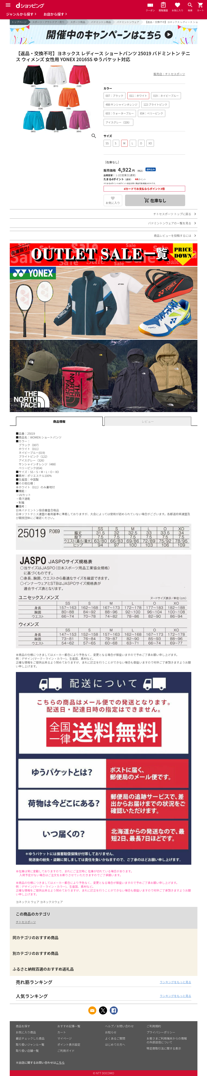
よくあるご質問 (115, 1038)
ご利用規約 (154, 1026)
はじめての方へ (115, 1044)
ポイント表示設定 (68, 1044)
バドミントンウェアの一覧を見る (169, 223)
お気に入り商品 (26, 1032)
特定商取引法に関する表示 (164, 1048)
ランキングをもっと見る (175, 982)
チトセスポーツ (26, 922)
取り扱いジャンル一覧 (30, 1044)
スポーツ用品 (77, 22)
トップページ (19, 22)
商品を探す (23, 1026)
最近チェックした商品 (30, 1038)
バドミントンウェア (128, 22)
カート (61, 1032)
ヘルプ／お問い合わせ (119, 1026)
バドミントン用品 (101, 22)
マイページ (64, 1038)
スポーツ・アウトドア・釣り (48, 22)
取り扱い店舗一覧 (27, 1051)
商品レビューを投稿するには (172, 235)
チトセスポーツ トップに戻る (172, 213)
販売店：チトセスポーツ (169, 74)
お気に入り (113, 203)
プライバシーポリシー (161, 1032)
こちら (60, 1062)
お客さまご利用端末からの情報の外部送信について (167, 1040)
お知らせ (111, 1032)
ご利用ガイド (66, 1051)
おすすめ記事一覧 (68, 1026)
